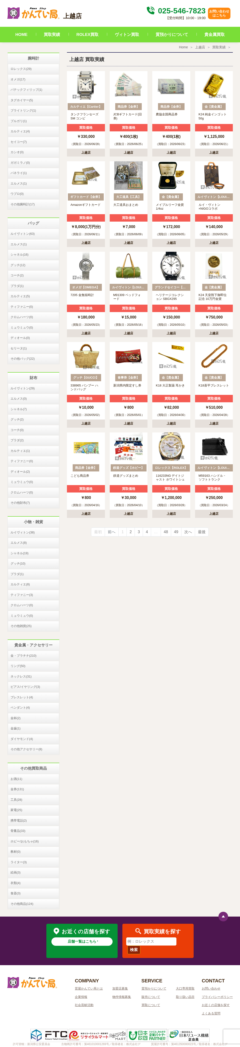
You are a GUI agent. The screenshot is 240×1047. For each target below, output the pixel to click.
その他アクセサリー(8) (26, 749)
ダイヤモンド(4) (22, 739)
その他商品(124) (22, 904)
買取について (151, 1005)
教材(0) (16, 851)
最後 (202, 532)
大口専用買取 (185, 988)
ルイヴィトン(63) (23, 233)
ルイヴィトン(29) (23, 388)
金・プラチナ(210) (23, 655)
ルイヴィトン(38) (23, 532)
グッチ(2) (17, 419)
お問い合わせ (211, 988)
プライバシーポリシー (217, 997)
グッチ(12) (18, 265)
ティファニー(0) (22, 306)
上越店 (200, 47)
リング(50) (18, 666)
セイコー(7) (19, 142)
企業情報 (81, 997)
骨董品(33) (18, 831)
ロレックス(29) (21, 69)
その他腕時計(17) (23, 204)
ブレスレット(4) (22, 697)
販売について (151, 997)
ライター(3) (19, 862)
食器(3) (16, 893)
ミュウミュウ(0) (22, 327)
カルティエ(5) (20, 296)
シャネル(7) (19, 409)
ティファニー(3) (22, 595)
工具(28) (16, 799)
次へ (188, 532)
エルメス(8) (19, 542)
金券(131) (17, 789)
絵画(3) (16, 872)
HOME (21, 34)
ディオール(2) (20, 471)
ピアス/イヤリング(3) (25, 687)
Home (183, 47)
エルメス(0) (19, 398)
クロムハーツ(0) (22, 317)
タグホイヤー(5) (22, 100)
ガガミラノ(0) (20, 162)
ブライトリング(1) (23, 110)
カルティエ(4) (20, 131)
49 (176, 532)
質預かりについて (172, 34)
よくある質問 (211, 1013)
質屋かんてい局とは (89, 988)
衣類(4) (16, 883)
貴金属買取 (214, 34)
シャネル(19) (19, 553)
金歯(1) (16, 728)
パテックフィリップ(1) (26, 89)
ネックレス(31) (21, 676)
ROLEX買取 (87, 34)
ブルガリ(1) (19, 121)
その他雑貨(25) (21, 626)
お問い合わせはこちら (219, 13)
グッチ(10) (18, 563)
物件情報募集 (121, 997)
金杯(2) (16, 718)
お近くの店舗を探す (216, 1005)
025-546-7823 (175, 10)
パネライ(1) (19, 173)
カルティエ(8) (20, 584)
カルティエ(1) (20, 451)
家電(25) (16, 810)
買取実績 (52, 34)
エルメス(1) (19, 183)
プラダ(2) (17, 440)
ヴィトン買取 (127, 34)
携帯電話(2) (19, 820)
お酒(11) (16, 779)
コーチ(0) (17, 430)
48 (166, 532)
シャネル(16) (19, 254)
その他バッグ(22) (23, 358)
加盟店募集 (120, 988)
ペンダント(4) (20, 707)
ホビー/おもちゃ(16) (25, 841)
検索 (134, 950)
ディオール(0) (20, 338)
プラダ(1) (17, 286)
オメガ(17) (18, 79)
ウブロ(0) (17, 194)
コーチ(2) (17, 275)
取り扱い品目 (185, 997)
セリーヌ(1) (19, 348)
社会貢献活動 (84, 1005)
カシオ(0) (17, 152)
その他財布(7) (20, 502)
